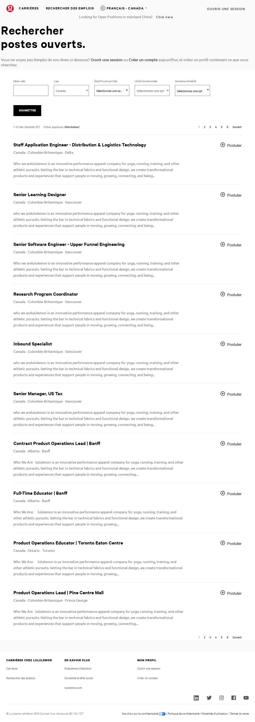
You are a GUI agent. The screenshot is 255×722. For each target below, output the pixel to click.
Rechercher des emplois (70, 8)
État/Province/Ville (111, 81)
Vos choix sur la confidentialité (144, 713)
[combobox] (111, 90)
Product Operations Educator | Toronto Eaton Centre (68, 543)
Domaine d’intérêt (185, 81)
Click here (164, 17)
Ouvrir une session (226, 9)
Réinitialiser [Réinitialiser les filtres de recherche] (72, 127)
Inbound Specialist (32, 343)
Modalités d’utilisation (214, 713)
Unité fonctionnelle (146, 81)
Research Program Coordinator (45, 294)
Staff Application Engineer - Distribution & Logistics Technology (79, 144)
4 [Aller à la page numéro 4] (216, 127)
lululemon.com (73, 687)
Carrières (29, 8)
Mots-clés (19, 81)
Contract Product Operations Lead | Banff (56, 443)
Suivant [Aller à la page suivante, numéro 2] (237, 127)
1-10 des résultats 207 (26, 127)
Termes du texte (239, 713)
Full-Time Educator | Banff (40, 493)
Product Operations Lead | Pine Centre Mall (58, 592)
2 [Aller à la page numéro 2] (204, 127)
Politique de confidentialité (183, 713)
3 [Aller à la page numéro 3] (210, 127)
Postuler (234, 145)
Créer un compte (143, 59)
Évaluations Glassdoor (78, 668)
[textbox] (112, 90)
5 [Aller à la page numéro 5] (222, 127)
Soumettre (27, 110)
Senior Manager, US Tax (38, 393)
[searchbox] (190, 91)
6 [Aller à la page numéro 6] (227, 127)
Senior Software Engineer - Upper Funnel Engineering (69, 244)
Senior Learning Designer (39, 194)
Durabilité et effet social (79, 678)
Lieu (56, 81)
